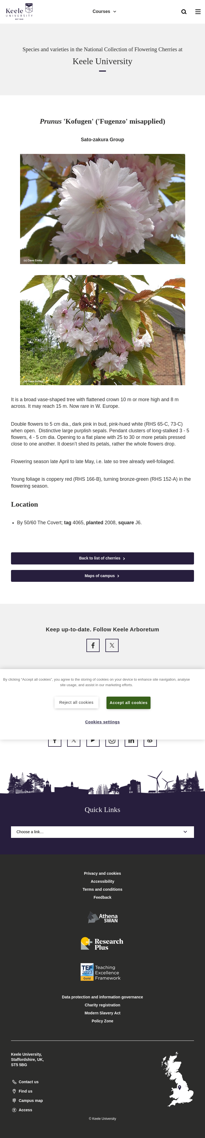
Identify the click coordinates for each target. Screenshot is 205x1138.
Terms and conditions (102, 889)
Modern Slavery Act (102, 1013)
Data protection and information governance (102, 997)
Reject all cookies (76, 702)
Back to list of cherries (102, 558)
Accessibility (102, 881)
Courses (104, 11)
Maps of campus (103, 576)
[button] (184, 11)
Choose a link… (102, 832)
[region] (102, 704)
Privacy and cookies (102, 873)
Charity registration (102, 1005)
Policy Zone (102, 1021)
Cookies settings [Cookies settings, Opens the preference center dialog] (102, 722)
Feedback (102, 897)
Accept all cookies (129, 702)
